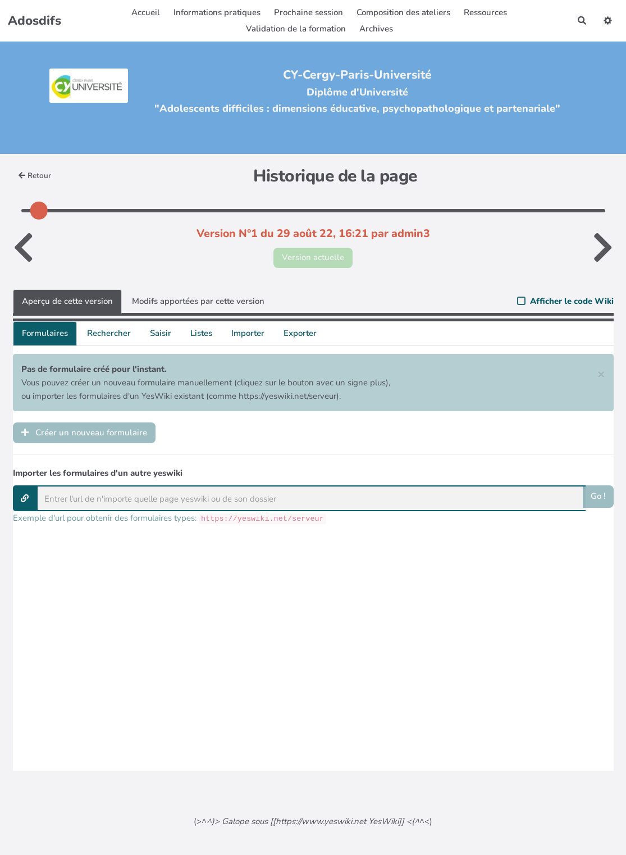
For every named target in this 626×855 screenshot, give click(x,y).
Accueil (145, 12)
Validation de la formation (296, 28)
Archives (376, 28)
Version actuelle (313, 257)
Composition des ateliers (403, 12)
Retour (35, 175)
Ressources (485, 12)
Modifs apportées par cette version (198, 301)
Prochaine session (308, 12)
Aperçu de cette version (67, 301)
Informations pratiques (217, 12)
